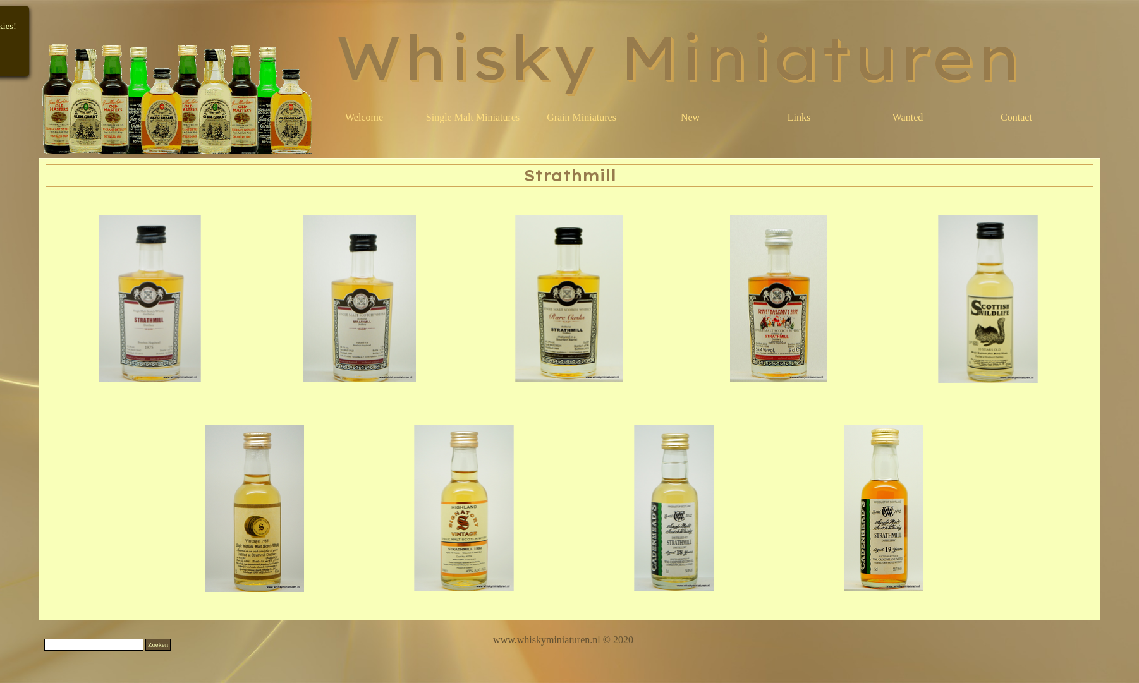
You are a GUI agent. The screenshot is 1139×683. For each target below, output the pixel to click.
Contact (1016, 117)
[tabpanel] (563, 640)
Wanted (907, 117)
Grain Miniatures (581, 117)
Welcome (364, 117)
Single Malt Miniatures (473, 117)
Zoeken (158, 644)
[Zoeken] (93, 645)
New (690, 117)
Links (799, 117)
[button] (150, 299)
